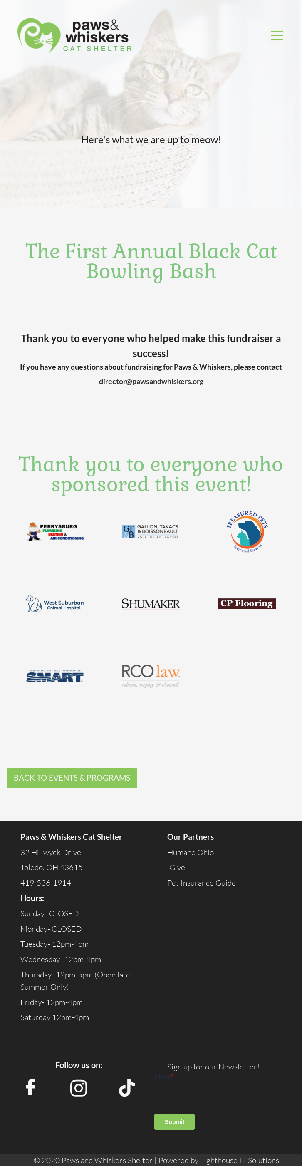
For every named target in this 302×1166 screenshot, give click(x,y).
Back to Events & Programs (72, 777)
